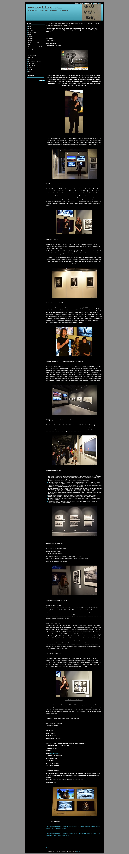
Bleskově (30, 38)
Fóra (29, 71)
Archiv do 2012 (32, 30)
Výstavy (30, 67)
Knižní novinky (32, 55)
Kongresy (30, 57)
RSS (95, 3)
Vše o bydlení (31, 65)
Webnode (78, 851)
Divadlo (30, 40)
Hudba (30, 53)
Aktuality (30, 36)
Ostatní (30, 59)
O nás (29, 28)
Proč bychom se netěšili (34, 61)
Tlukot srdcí (31, 63)
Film (29, 44)
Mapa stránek (88, 3)
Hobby (30, 51)
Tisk (100, 3)
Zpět (47, 847)
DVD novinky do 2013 (34, 42)
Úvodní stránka (79, 3)
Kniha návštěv (32, 32)
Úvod (47, 23)
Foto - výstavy (32, 49)
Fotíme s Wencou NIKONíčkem (36, 47)
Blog (29, 34)
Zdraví (30, 69)
